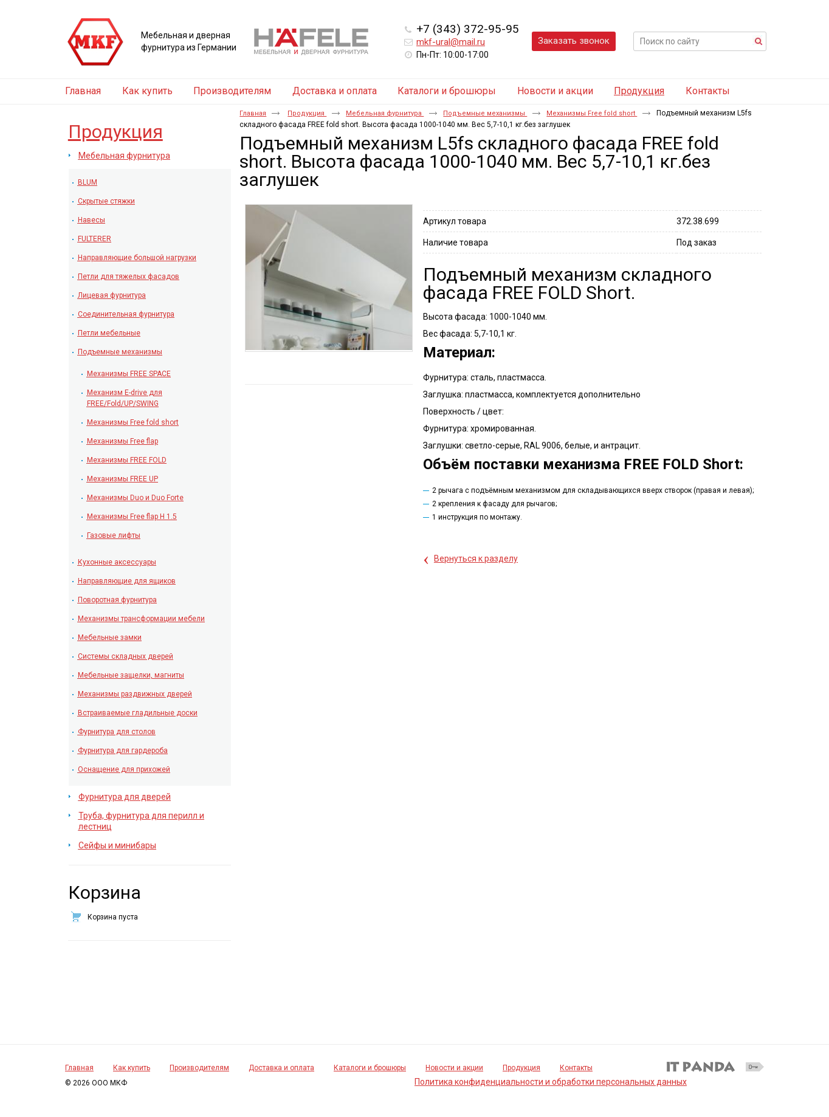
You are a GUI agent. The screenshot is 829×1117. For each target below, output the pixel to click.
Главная (252, 113)
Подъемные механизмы (485, 113)
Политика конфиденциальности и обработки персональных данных (550, 1082)
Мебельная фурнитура (385, 113)
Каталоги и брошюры (370, 1068)
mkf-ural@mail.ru (450, 41)
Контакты (576, 1068)
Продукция (639, 91)
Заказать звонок (574, 40)
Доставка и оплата (281, 1068)
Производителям (199, 1068)
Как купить (131, 1068)
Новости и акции (454, 1068)
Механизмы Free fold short (591, 113)
